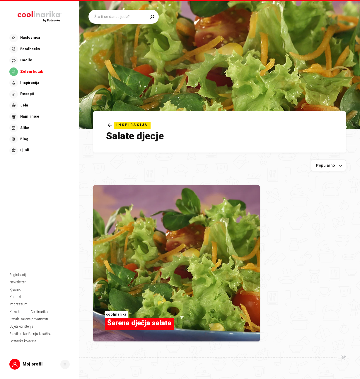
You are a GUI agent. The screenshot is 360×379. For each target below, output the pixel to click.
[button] (39, 364)
